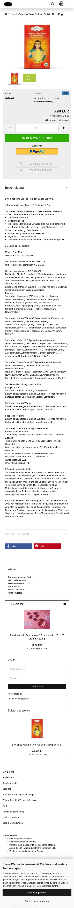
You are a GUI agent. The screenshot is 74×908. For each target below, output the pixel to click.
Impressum (8, 777)
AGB (5, 806)
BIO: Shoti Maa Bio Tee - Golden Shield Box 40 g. (37, 744)
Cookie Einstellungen (13, 823)
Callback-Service (11, 817)
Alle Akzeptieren (37, 892)
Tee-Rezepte (14, 586)
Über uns (7, 789)
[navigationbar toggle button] (69, 4)
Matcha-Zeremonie (17, 580)
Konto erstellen (15, 694)
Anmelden (37, 686)
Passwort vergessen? (18, 698)
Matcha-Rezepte (16, 589)
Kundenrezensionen (18, 533)
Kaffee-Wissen (15, 593)
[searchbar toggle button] (52, 4)
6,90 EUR (37, 751)
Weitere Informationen (37, 901)
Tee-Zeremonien (16, 583)
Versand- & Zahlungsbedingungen (19, 794)
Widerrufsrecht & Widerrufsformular (20, 800)
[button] (10, 128)
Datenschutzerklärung (47, 886)
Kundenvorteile (10, 783)
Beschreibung (14, 187)
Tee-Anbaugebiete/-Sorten (20, 577)
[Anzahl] (37, 128)
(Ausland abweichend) (43, 101)
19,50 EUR (37, 645)
